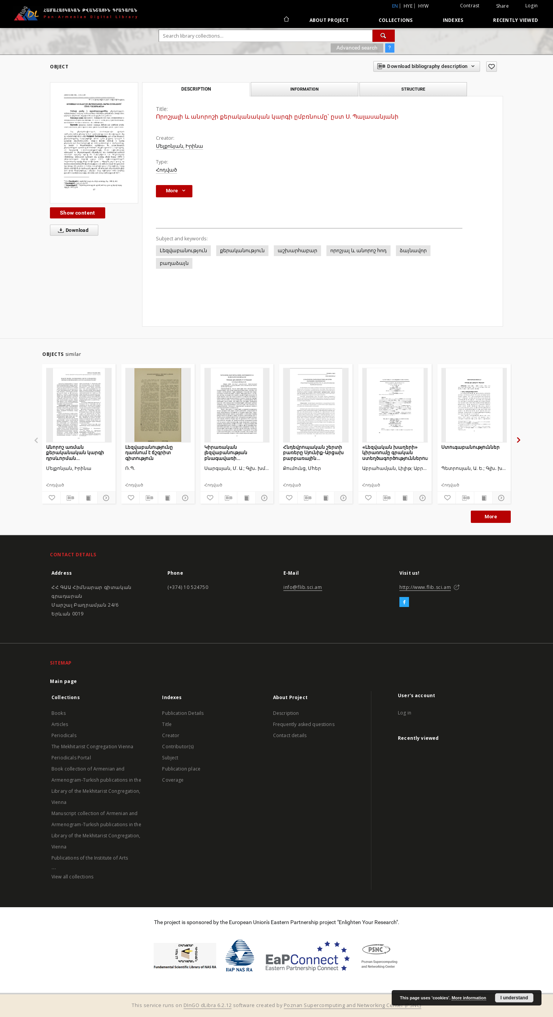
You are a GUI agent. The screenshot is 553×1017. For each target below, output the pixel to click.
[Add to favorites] (491, 66)
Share (502, 6)
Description (286, 713)
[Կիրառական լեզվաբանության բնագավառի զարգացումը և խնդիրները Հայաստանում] (237, 405)
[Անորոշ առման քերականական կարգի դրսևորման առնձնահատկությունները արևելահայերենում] (78, 405)
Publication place (181, 769)
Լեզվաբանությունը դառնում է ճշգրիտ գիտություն (149, 452)
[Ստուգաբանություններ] (474, 405)
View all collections (72, 876)
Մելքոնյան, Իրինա (179, 146)
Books (58, 713)
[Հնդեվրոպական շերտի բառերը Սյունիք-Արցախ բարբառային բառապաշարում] (315, 405)
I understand (514, 997)
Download (71, 230)
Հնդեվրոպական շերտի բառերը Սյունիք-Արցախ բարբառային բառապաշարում (313, 452)
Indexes (453, 20)
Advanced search (356, 48)
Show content (77, 213)
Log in (404, 712)
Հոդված (166, 170)
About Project (329, 20)
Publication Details (183, 713)
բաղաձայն (174, 263)
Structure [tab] (413, 89)
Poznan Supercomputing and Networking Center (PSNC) (352, 1005)
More (491, 516)
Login (531, 5)
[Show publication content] (88, 498)
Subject (170, 757)
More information (469, 998)
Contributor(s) (178, 746)
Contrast (470, 5)
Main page (63, 681)
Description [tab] (196, 89)
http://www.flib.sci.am (425, 587)
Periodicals (63, 735)
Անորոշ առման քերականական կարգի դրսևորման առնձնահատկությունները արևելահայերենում (79, 452)
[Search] (384, 36)
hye (408, 5)
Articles (59, 724)
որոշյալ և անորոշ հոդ (358, 250)
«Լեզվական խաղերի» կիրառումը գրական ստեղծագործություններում (395, 452)
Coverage (173, 780)
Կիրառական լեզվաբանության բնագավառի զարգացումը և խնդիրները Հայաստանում (225, 452)
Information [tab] (304, 89)
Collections (396, 20)
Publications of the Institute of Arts (89, 858)
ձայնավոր (413, 250)
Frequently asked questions (303, 724)
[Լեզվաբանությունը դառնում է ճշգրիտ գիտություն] (158, 405)
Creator (170, 735)
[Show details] (105, 498)
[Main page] (286, 20)
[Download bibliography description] (70, 498)
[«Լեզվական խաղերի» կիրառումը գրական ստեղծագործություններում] (395, 405)
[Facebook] (404, 602)
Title (167, 724)
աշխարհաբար (297, 250)
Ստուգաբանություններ (470, 447)
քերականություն (242, 250)
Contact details (289, 735)
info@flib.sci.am (302, 587)
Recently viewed (515, 20)
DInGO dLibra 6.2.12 (208, 1005)
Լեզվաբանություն (183, 250)
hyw (423, 5)
